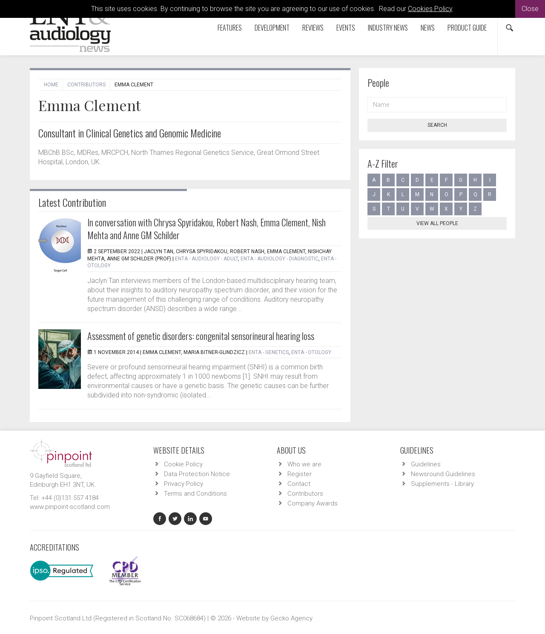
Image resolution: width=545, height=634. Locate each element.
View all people (437, 223)
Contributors (86, 85)
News (428, 28)
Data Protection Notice (197, 474)
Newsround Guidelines (443, 474)
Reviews (313, 28)
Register (299, 474)
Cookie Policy (183, 464)
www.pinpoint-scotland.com (70, 507)
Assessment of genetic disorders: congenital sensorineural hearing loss (200, 336)
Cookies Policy (430, 9)
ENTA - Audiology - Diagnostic (279, 259)
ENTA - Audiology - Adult (206, 259)
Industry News (388, 28)
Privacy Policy (183, 484)
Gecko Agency (291, 618)
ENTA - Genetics (269, 352)
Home (51, 85)
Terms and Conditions (195, 493)
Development (272, 28)
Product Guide (467, 28)
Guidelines (426, 464)
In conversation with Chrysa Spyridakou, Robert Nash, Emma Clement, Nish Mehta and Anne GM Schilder (206, 228)
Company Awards (312, 503)
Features (230, 28)
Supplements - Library (442, 484)
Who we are (304, 464)
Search (437, 125)
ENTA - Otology (311, 352)
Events (345, 28)
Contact (298, 484)
